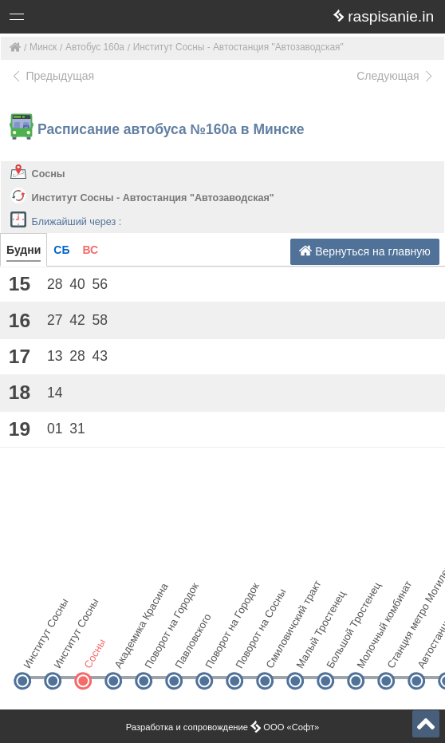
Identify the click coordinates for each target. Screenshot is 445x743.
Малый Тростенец (308, 653)
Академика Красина (126, 653)
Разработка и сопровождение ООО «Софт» (223, 727)
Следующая (395, 75)
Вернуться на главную (365, 251)
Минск (43, 47)
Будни (23, 249)
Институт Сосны (35, 653)
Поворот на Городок (156, 653)
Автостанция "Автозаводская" (429, 653)
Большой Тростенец (338, 653)
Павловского (187, 653)
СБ (61, 249)
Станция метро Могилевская (399, 653)
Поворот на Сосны (247, 653)
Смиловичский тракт (278, 653)
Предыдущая (52, 75)
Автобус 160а (94, 47)
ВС (90, 249)
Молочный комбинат (369, 653)
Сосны (48, 174)
